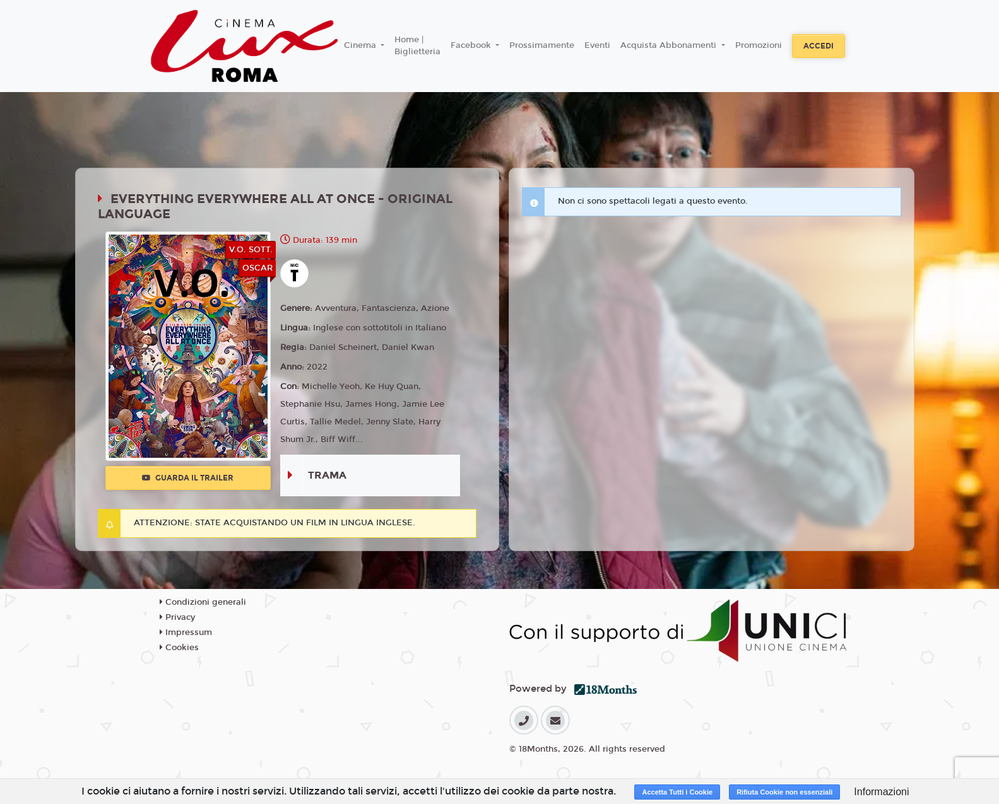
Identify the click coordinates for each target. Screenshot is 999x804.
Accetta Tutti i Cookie (677, 792)
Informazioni (881, 791)
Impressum (186, 632)
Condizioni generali (203, 602)
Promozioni (758, 45)
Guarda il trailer (187, 478)
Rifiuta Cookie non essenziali (784, 792)
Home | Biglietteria (417, 46)
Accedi (818, 46)
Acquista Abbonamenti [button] (669, 45)
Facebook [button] (472, 45)
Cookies (179, 648)
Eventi (597, 45)
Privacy (177, 617)
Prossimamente (541, 45)
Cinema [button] (361, 45)
